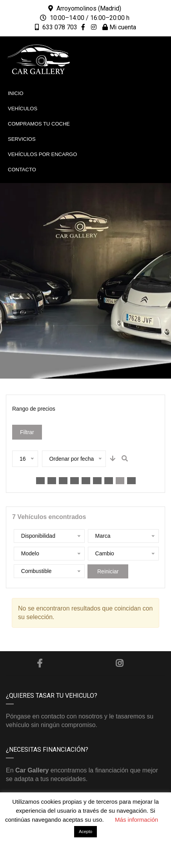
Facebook (39, 663)
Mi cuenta (119, 27)
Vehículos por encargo (42, 154)
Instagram (119, 663)
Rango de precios (33, 409)
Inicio (16, 93)
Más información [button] (136, 819)
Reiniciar (107, 571)
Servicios (22, 139)
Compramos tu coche (39, 124)
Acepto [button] (85, 831)
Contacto (22, 169)
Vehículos (22, 108)
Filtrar (27, 432)
